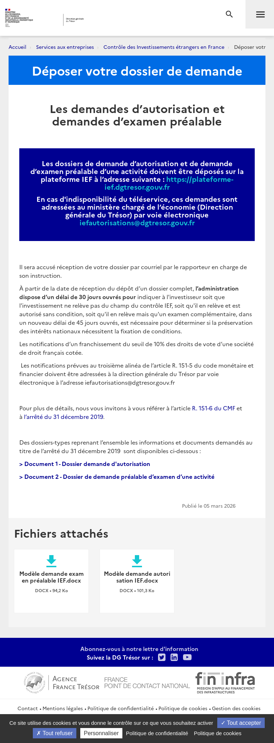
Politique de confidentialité (120, 708)
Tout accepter (241, 723)
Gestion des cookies (236, 708)
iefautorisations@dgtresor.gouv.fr (137, 222)
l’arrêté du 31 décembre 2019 (63, 416)
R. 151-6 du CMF (213, 408)
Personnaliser (101, 733)
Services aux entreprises (65, 46)
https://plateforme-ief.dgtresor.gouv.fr (169, 182)
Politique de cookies (182, 708)
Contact (27, 708)
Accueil (17, 46)
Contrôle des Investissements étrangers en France (163, 46)
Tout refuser (54, 733)
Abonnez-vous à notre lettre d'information (139, 648)
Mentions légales (62, 708)
